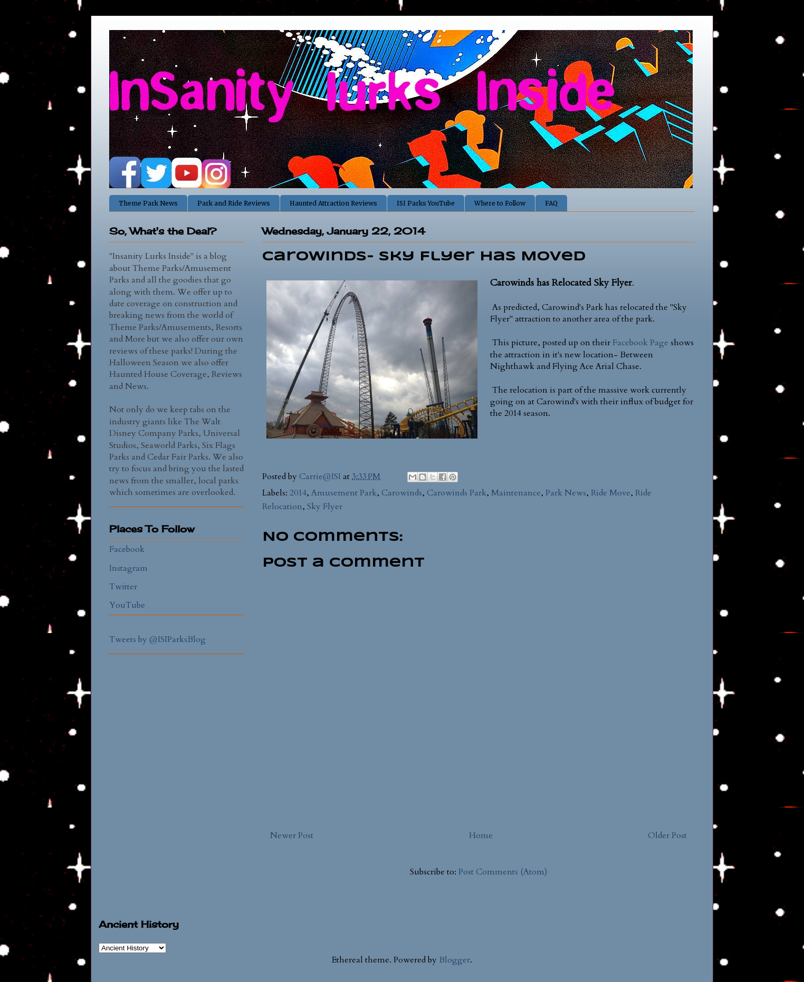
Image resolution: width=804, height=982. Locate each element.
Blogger (454, 960)
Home (481, 835)
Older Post (667, 835)
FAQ (551, 203)
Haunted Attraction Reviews (333, 203)
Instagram (128, 568)
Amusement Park (344, 493)
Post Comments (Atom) (502, 872)
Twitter (123, 586)
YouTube (127, 605)
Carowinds (401, 493)
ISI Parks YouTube (426, 203)
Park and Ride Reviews (233, 203)
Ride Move (610, 493)
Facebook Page (641, 342)
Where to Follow (499, 203)
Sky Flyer (324, 506)
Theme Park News (148, 203)
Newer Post (291, 835)
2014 (298, 493)
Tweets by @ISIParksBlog (157, 639)
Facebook (127, 549)
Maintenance (516, 493)
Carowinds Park (456, 493)
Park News (565, 493)
